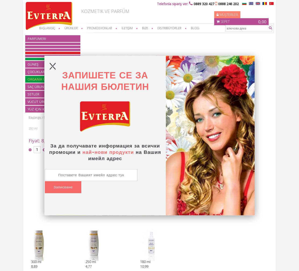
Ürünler (74, 28)
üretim (37, 233)
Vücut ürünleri (88, 241)
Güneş (83, 220)
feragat (37, 224)
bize (148, 28)
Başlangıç (87, 37)
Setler (83, 237)
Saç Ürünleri (103, 37)
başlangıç (50, 28)
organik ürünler (89, 229)
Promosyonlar (102, 28)
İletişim (129, 28)
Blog (198, 28)
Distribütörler (172, 28)
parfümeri (39, 38)
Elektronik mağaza (223, 263)
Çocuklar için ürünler (93, 224)
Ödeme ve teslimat (45, 220)
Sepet (243, 10)
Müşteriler (202, 10)
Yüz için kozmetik (90, 245)
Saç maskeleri (123, 37)
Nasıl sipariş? (41, 216)
